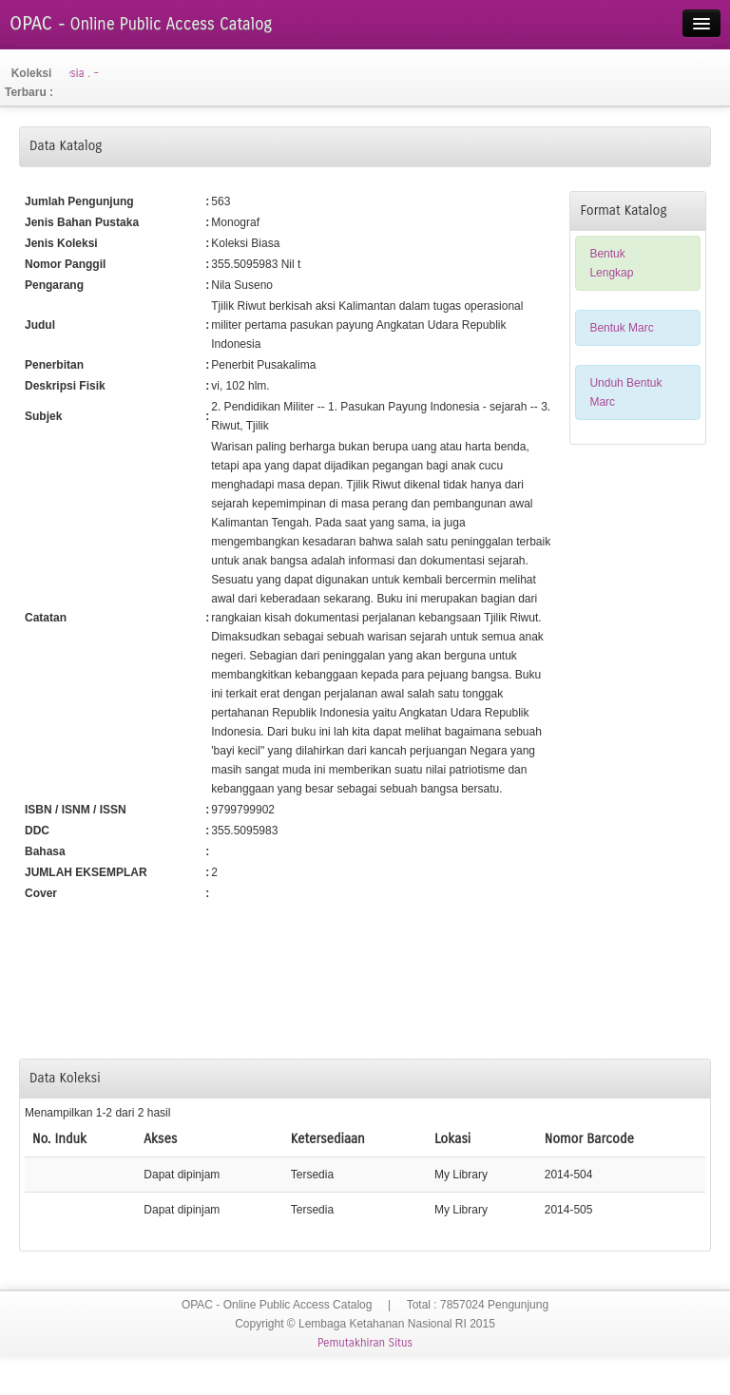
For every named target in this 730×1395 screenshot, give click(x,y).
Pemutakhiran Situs (365, 1342)
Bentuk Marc (621, 327)
